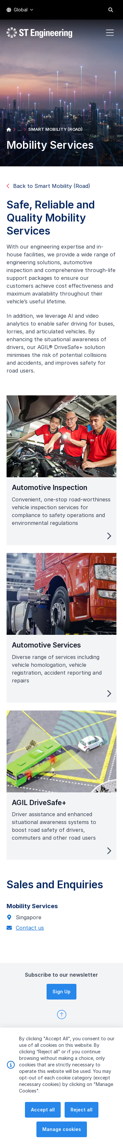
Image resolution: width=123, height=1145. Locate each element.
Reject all (81, 1109)
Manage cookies (61, 1129)
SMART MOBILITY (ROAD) (55, 129)
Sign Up (61, 991)
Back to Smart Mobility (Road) (48, 186)
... (20, 129)
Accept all (43, 1109)
